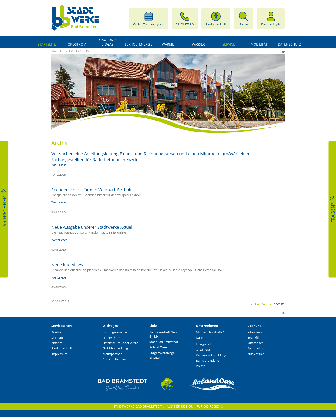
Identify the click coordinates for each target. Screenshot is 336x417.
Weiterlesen (59, 165)
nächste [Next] (279, 304)
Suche (243, 18)
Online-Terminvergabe (148, 18)
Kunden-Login (271, 18)
